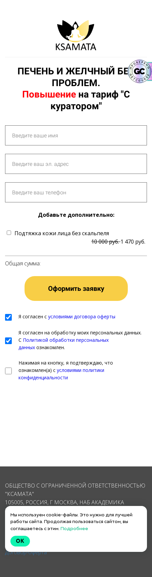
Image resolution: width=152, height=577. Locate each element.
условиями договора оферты (81, 316)
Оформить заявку (76, 288)
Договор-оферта (26, 552)
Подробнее (74, 528)
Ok (20, 540)
